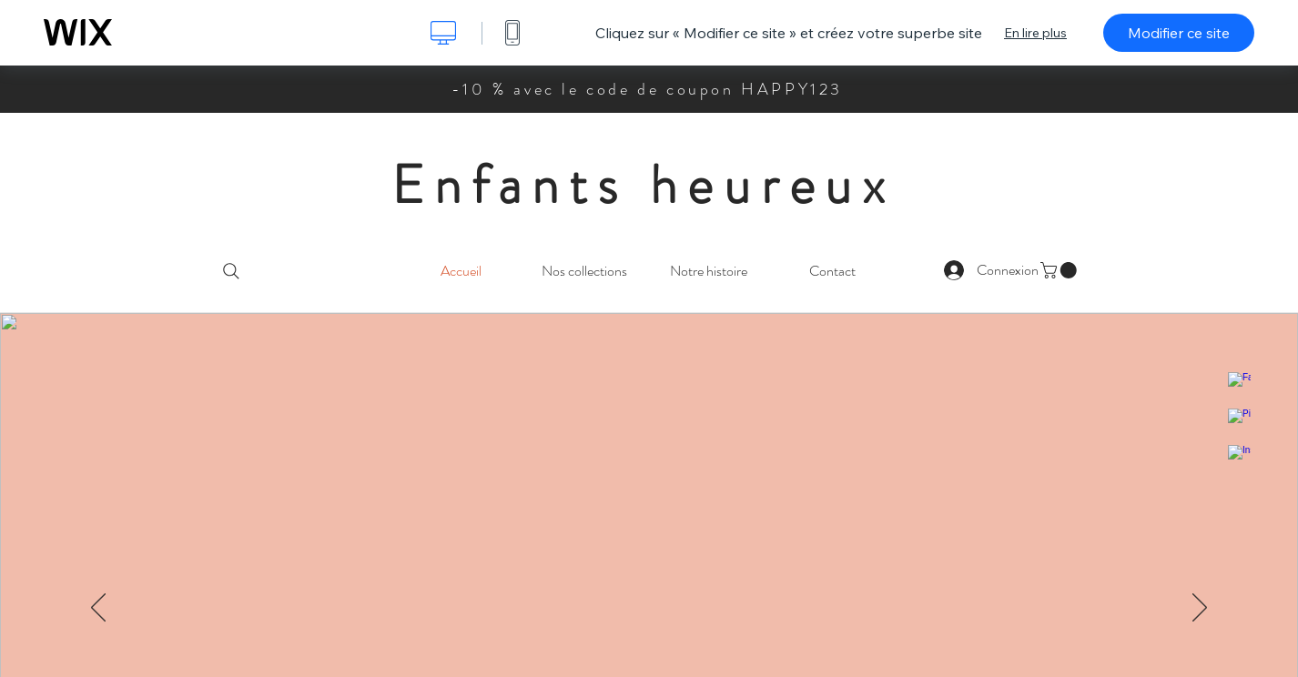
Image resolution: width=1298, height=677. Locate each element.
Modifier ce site (1179, 33)
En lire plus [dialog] (1035, 33)
